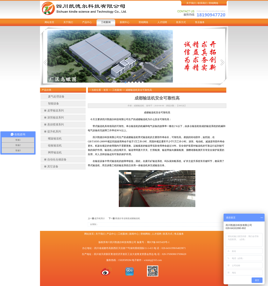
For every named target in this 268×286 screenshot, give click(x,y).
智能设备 (51, 103)
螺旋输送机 (53, 138)
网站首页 (49, 22)
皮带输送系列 (54, 110)
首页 (105, 90)
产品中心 (87, 22)
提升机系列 (52, 131)
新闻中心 (124, 22)
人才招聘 (162, 22)
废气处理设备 (54, 96)
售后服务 (200, 22)
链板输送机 (53, 145)
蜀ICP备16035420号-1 (158, 242)
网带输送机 (53, 152)
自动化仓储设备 (55, 159)
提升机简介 (100, 218)
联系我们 (202, 3)
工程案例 (106, 22)
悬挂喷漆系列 (54, 124)
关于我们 (191, 3)
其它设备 (51, 166)
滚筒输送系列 (54, 117)
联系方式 (181, 22)
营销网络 (213, 3)
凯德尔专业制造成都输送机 (127, 218)
